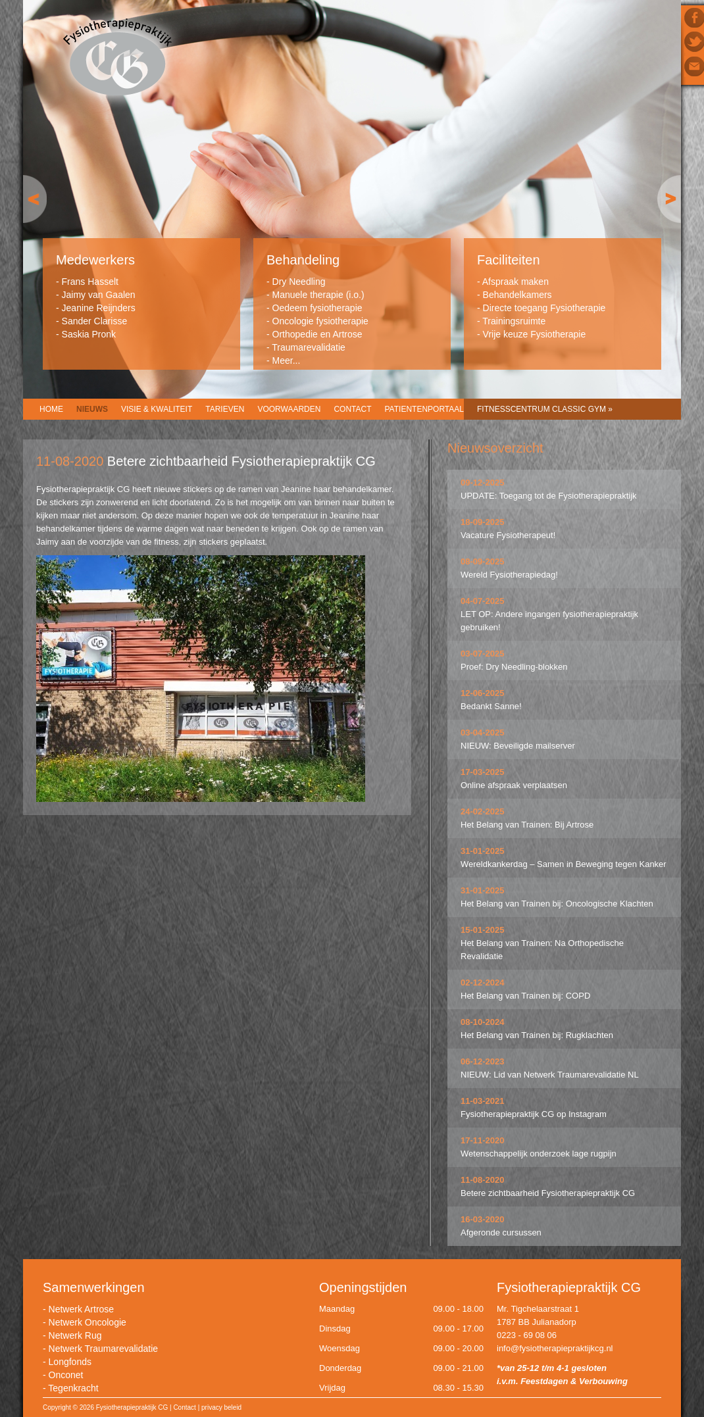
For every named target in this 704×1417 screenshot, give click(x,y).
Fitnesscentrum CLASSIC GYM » (545, 409)
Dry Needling (299, 281)
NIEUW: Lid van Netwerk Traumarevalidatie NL (550, 1075)
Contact (352, 409)
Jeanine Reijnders (99, 308)
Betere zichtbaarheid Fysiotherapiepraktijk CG (548, 1193)
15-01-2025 (483, 930)
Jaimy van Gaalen (99, 294)
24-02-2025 (483, 811)
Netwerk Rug (75, 1335)
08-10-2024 (483, 1022)
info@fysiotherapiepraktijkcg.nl (555, 1348)
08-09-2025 (483, 561)
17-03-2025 (483, 772)
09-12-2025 (483, 482)
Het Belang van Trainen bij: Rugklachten (537, 1035)
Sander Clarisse (95, 321)
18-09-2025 (483, 522)
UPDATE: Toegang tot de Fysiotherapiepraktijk (549, 496)
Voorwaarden (288, 409)
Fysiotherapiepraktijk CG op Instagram (534, 1114)
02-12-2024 (483, 982)
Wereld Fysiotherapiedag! (509, 575)
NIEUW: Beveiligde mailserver (518, 746)
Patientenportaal (424, 409)
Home (51, 409)
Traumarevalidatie (308, 347)
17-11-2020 (483, 1140)
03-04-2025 (483, 732)
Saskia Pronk (89, 334)
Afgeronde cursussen (501, 1232)
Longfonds (70, 1361)
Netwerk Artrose (81, 1309)
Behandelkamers (517, 294)
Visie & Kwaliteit (156, 409)
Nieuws (92, 409)
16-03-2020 (483, 1219)
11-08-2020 (483, 1180)
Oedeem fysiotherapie (317, 308)
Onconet (66, 1375)
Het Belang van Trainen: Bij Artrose (527, 825)
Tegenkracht (73, 1388)
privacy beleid (221, 1407)
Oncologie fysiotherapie (320, 321)
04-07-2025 (483, 601)
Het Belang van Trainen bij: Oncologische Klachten (557, 903)
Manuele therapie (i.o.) (318, 294)
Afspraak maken (515, 281)
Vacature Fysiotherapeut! (508, 535)
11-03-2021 (483, 1101)
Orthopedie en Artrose (317, 334)
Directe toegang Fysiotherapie (544, 308)
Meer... (286, 360)
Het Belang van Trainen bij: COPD (525, 996)
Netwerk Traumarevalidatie (104, 1348)
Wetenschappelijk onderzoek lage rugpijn (538, 1153)
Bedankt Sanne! (491, 706)
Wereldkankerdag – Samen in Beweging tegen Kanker (563, 864)
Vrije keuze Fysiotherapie (534, 334)
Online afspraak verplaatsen (514, 785)
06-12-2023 (483, 1061)
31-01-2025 (483, 851)
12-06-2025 (483, 693)
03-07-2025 (483, 654)
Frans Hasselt (90, 281)
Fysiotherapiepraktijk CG (117, 58)
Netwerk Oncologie (87, 1322)
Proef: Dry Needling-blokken (514, 667)
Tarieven (224, 409)
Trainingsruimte (513, 321)
